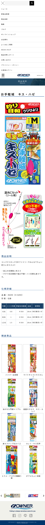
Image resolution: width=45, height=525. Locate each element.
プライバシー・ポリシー (10, 65)
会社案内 (4, 39)
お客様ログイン (6, 70)
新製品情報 (5, 14)
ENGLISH (40, 75)
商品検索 (4, 19)
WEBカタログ (6, 50)
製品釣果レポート (7, 55)
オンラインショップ (8, 34)
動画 (2, 24)
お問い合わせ (6, 60)
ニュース (4, 9)
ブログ (3, 29)
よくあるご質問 (6, 45)
